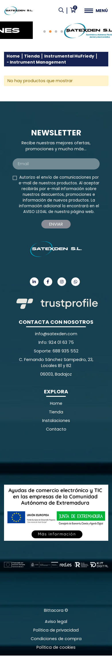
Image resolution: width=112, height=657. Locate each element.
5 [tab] (67, 32)
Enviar (56, 224)
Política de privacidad (56, 630)
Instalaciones (56, 420)
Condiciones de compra (56, 639)
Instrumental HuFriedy (69, 56)
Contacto (56, 429)
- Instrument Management (36, 62)
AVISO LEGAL (35, 211)
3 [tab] (56, 32)
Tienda (32, 56)
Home (13, 56)
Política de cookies (56, 647)
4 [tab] (62, 32)
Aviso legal (56, 621)
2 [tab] (50, 32)
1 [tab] (44, 32)
